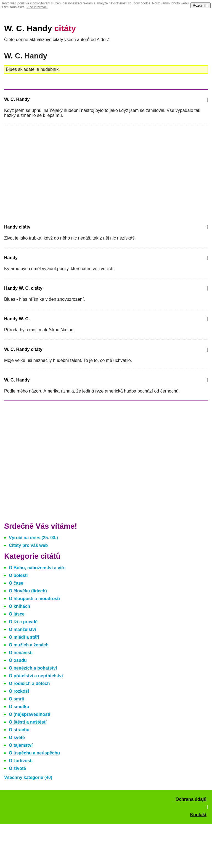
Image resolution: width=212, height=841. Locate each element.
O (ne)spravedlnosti (29, 714)
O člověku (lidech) (28, 591)
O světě (17, 737)
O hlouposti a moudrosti (34, 598)
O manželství (22, 629)
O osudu (18, 660)
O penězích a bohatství (33, 668)
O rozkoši (19, 691)
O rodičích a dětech (29, 683)
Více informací (37, 7)
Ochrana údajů (191, 799)
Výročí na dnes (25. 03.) (33, 537)
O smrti (16, 699)
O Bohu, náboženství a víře (37, 567)
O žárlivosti (21, 760)
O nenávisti (21, 652)
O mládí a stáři (24, 637)
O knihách (19, 606)
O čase (16, 583)
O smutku (19, 706)
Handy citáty (17, 227)
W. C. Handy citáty (23, 349)
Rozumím (200, 5)
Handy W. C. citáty (23, 288)
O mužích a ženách (29, 645)
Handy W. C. (17, 318)
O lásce (17, 614)
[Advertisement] (50, 173)
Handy (11, 257)
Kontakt (198, 814)
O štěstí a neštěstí (28, 722)
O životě (17, 768)
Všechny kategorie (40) (28, 777)
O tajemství (21, 745)
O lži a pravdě (23, 621)
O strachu (19, 729)
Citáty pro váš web (28, 545)
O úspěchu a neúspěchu (34, 753)
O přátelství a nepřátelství (36, 675)
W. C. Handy (40, 28)
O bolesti (18, 575)
